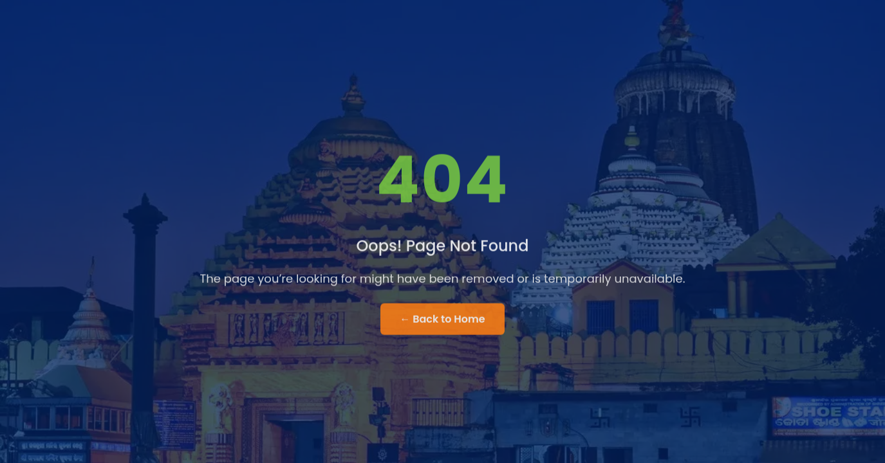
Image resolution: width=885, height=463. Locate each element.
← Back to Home (442, 320)
